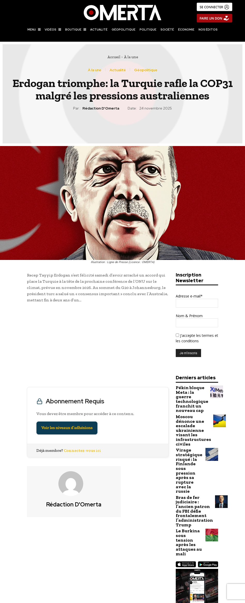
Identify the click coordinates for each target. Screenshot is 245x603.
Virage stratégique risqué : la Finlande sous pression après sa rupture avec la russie (189, 443)
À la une (131, 57)
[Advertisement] (98, 346)
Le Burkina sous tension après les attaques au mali (189, 490)
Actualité (118, 70)
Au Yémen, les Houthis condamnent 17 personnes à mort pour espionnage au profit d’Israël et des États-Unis (60, 573)
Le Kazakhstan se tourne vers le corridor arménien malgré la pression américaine (184, 570)
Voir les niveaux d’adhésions (67, 427)
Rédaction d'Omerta (100, 108)
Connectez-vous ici (82, 450)
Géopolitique (145, 70)
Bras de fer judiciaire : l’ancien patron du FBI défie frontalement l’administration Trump (190, 469)
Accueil (113, 57)
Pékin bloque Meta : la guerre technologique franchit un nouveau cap (189, 394)
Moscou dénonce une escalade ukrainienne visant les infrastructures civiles (190, 417)
